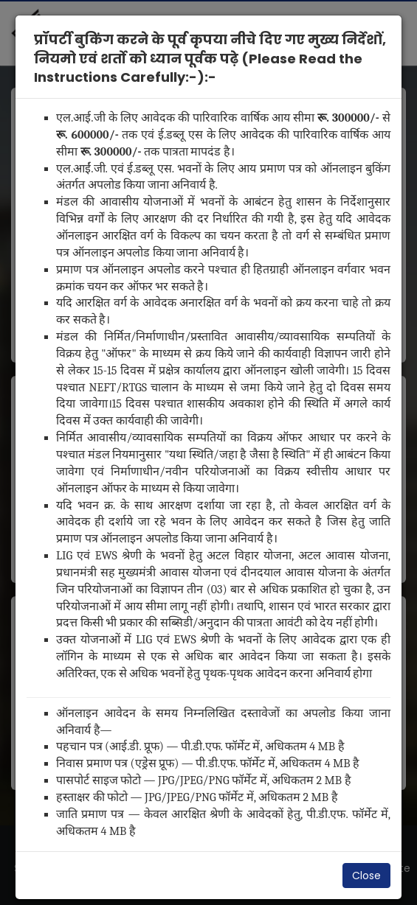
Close (366, 875)
